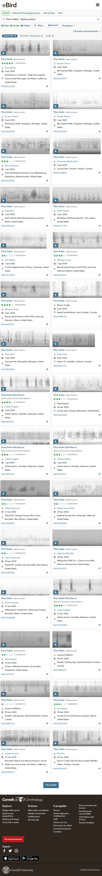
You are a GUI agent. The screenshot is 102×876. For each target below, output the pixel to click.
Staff (55, 819)
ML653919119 (7, 674)
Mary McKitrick (11, 166)
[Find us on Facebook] (4, 851)
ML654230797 (60, 79)
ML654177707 (60, 226)
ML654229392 (60, 132)
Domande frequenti (62, 829)
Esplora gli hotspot (10, 819)
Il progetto (60, 806)
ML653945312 (60, 568)
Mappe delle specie (11, 810)
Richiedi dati (33, 820)
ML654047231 (60, 366)
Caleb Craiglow (12, 407)
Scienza (32, 806)
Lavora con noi (60, 822)
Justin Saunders (12, 603)
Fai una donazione (13, 839)
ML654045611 (7, 422)
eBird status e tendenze (38, 810)
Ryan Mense (10, 68)
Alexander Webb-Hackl (67, 161)
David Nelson (63, 211)
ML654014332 (7, 474)
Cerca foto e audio (10, 822)
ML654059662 (8, 369)
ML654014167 (59, 474)
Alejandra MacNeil (65, 553)
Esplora (7, 806)
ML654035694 (60, 415)
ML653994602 (60, 523)
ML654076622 (60, 275)
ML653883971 (60, 670)
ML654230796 (8, 132)
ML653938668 (8, 618)
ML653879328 (60, 724)
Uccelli (6, 13)
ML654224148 (7, 181)
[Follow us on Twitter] (10, 851)
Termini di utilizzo (86, 823)
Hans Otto (9, 354)
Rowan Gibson (63, 63)
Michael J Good (64, 260)
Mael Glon (9, 211)
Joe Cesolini (62, 709)
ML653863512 (7, 772)
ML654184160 (7, 226)
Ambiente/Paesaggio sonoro (26, 13)
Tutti (60, 13)
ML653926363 (60, 625)
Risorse (56, 810)
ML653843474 (60, 769)
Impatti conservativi (36, 813)
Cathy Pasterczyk (12, 508)
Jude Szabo (62, 354)
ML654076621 (7, 324)
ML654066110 (59, 317)
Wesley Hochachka (65, 508)
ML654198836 (60, 173)
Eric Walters (10, 260)
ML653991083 (7, 573)
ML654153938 (7, 275)
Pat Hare (61, 754)
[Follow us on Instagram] (16, 851)
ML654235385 (8, 86)
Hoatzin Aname (12, 754)
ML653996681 (7, 523)
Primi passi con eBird (62, 826)
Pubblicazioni (34, 817)
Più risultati (51, 785)
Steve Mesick (11, 659)
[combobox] (51, 19)
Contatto (57, 832)
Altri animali (49, 13)
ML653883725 (8, 724)
